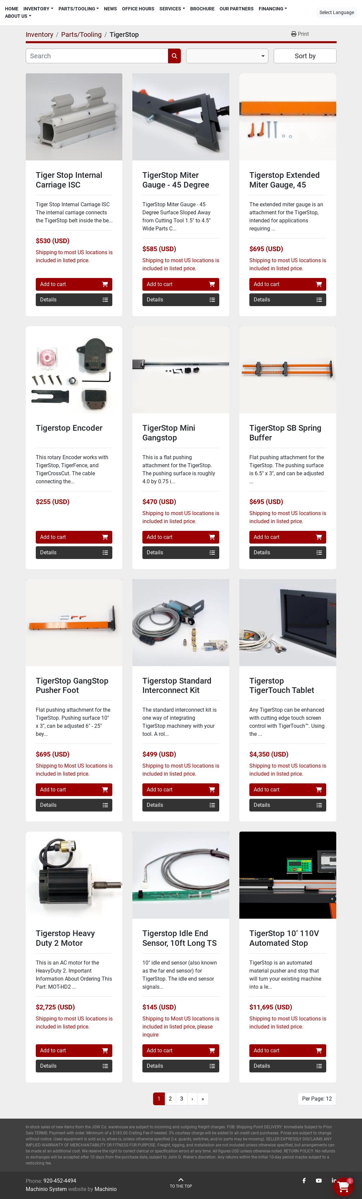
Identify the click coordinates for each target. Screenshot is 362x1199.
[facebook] (304, 1181)
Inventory (36, 8)
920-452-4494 (59, 1181)
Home (11, 8)
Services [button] (170, 8)
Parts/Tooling (76, 8)
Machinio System (46, 1189)
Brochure (202, 8)
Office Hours (138, 8)
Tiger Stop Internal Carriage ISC (69, 180)
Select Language (337, 12)
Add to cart (74, 284)
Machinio (106, 1189)
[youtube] (319, 1181)
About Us (16, 16)
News (110, 8)
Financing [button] (271, 8)
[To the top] (181, 1183)
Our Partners (237, 8)
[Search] (97, 56)
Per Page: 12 (317, 1099)
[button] (38, 8)
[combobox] (227, 56)
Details (74, 299)
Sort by (305, 56)
